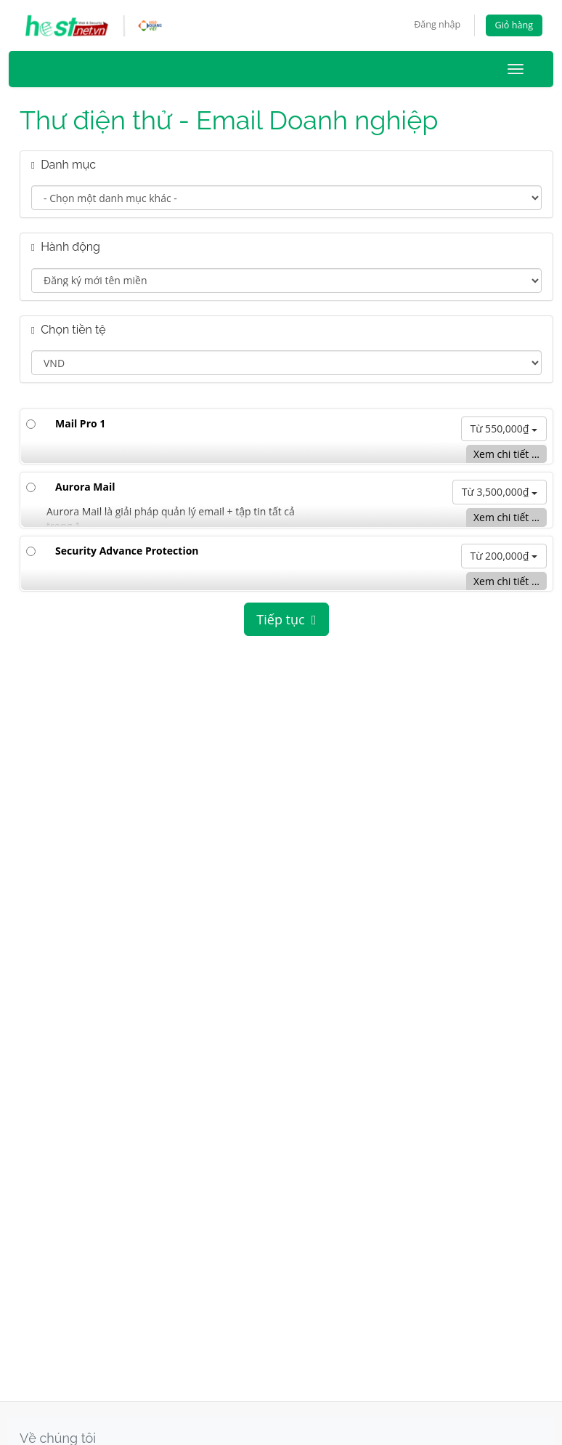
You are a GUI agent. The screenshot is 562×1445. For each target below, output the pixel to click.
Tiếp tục (286, 619)
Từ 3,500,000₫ (499, 492)
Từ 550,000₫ (504, 428)
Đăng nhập (437, 24)
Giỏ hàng (514, 25)
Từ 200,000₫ (504, 556)
